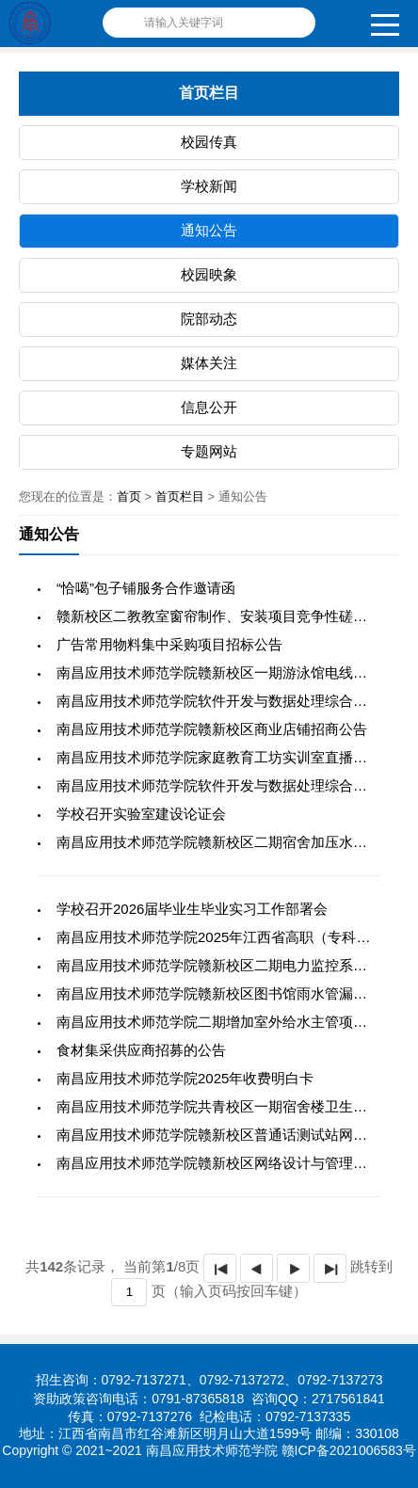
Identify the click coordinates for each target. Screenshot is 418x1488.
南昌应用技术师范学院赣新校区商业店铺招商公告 (211, 729)
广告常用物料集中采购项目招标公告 (169, 644)
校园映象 (209, 274)
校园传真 (209, 142)
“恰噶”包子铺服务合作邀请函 (145, 588)
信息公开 (209, 407)
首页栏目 (179, 496)
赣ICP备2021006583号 (348, 1450)
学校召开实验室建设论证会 (141, 814)
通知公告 (209, 230)
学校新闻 (209, 186)
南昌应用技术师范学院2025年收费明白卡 (185, 1078)
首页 (129, 496)
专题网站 (209, 451)
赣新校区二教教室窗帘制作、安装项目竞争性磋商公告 (225, 616)
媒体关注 (209, 363)
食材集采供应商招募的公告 (141, 1050)
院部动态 (209, 319)
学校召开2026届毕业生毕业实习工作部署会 (192, 909)
